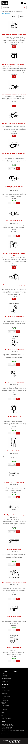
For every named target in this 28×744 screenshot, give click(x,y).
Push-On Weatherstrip (14, 647)
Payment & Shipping (6, 678)
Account (3, 714)
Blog (2, 688)
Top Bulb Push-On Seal (14, 416)
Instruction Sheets (5, 690)
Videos (3, 687)
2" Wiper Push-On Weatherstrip (14, 482)
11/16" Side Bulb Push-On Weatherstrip (14, 123)
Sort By (22, 16)
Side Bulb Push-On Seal (14, 220)
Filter (14, 16)
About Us (3, 702)
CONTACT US (4, 733)
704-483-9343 (9, 728)
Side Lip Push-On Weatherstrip (14, 515)
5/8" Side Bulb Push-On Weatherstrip (14, 94)
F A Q (2, 673)
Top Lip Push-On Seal (14, 451)
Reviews (3, 699)
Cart (2, 715)
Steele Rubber (8, 3)
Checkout (3, 717)
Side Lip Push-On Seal (14, 549)
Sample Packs (4, 692)
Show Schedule (5, 700)
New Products (4, 693)
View (14, 46)
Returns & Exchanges (6, 676)
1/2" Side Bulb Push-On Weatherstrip (14, 64)
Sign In (3, 712)
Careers (3, 703)
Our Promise (4, 680)
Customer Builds (5, 705)
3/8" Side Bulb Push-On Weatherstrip (14, 34)
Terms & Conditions (6, 718)
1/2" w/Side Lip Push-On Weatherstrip (14, 582)
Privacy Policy (4, 681)
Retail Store (4, 675)
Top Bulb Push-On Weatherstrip (14, 316)
